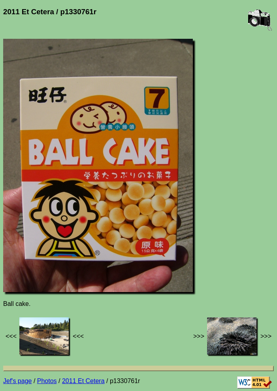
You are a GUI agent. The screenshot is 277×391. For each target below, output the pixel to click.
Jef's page (17, 381)
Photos (47, 381)
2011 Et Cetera (83, 381)
